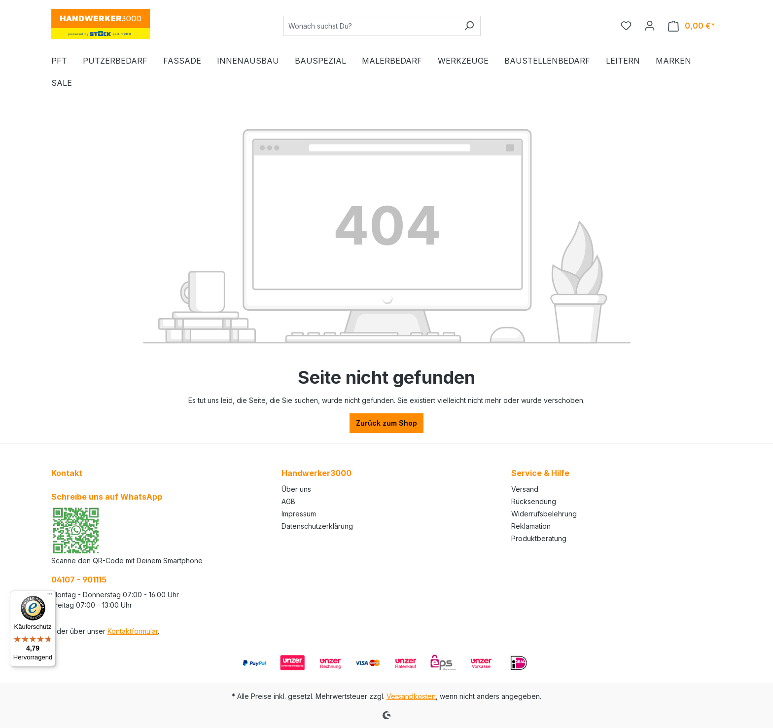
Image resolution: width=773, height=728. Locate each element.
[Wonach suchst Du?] (370, 26)
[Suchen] (469, 26)
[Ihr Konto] (650, 26)
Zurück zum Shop (386, 423)
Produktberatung (538, 538)
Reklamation (531, 526)
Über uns (296, 489)
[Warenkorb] (692, 26)
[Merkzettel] (626, 26)
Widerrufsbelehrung (544, 514)
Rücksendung (533, 501)
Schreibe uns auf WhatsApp (106, 497)
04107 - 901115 (78, 579)
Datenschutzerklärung (317, 526)
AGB (288, 501)
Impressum (298, 514)
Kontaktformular (132, 631)
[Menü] (50, 596)
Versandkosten (411, 696)
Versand (524, 489)
